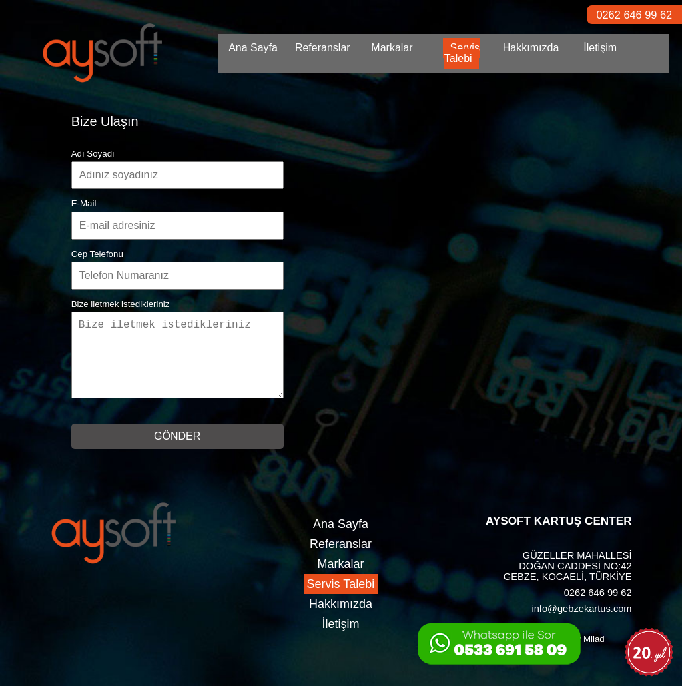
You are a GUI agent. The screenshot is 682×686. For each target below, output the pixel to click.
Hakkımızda (531, 47)
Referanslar (322, 47)
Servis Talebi (462, 53)
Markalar (391, 47)
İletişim (600, 47)
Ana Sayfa (253, 47)
